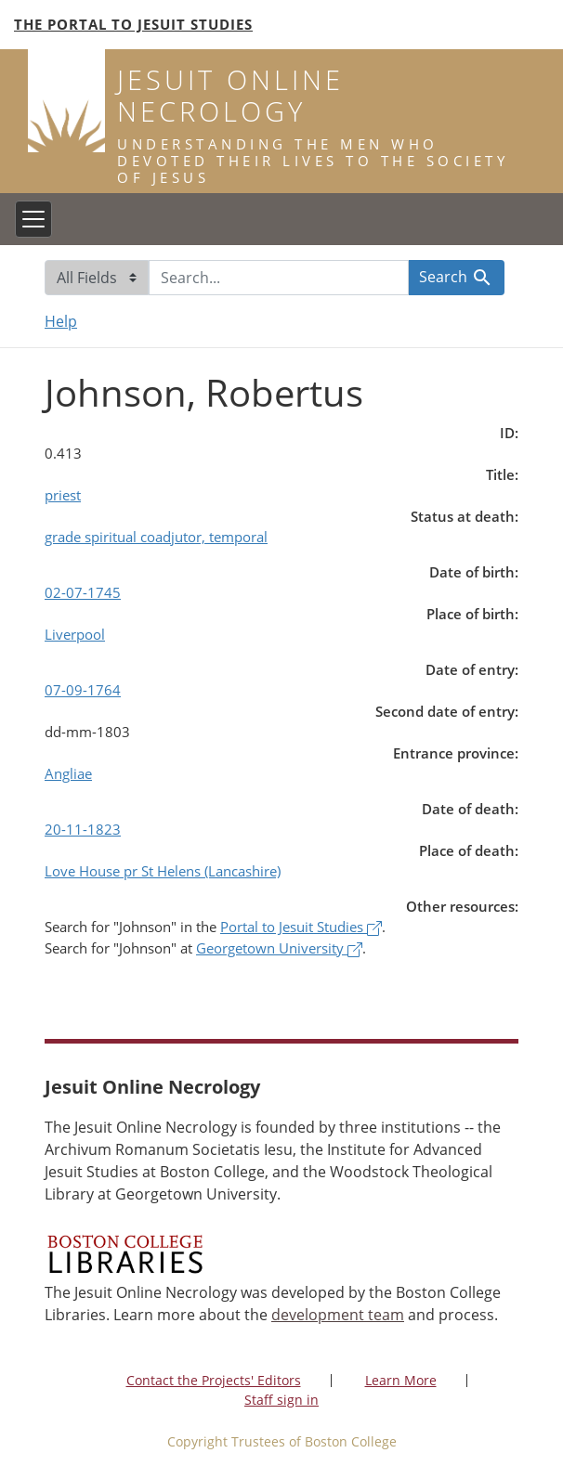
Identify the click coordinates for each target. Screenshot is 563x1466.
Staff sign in (281, 1399)
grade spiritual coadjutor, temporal (156, 536)
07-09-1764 (83, 690)
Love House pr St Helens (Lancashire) (163, 871)
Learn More (401, 1380)
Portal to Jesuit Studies (301, 926)
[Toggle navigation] (33, 219)
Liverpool (75, 634)
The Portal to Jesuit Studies (133, 24)
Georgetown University (279, 948)
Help (61, 321)
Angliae (68, 773)
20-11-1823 (83, 829)
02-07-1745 (83, 592)
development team (337, 1314)
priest (63, 495)
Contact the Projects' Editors (213, 1380)
